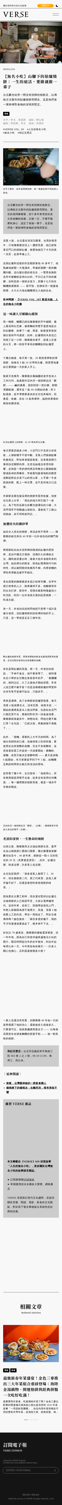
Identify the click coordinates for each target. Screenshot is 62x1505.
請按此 (30, 1179)
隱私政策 (35, 1495)
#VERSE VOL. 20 (13, 129)
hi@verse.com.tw (15, 1499)
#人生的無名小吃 (36, 129)
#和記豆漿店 (25, 132)
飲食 (13, 1370)
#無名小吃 (9, 132)
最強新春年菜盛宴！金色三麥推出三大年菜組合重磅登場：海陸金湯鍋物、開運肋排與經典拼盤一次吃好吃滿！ (30, 1386)
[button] (25, 1420)
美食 (6, 114)
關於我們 (26, 1495)
